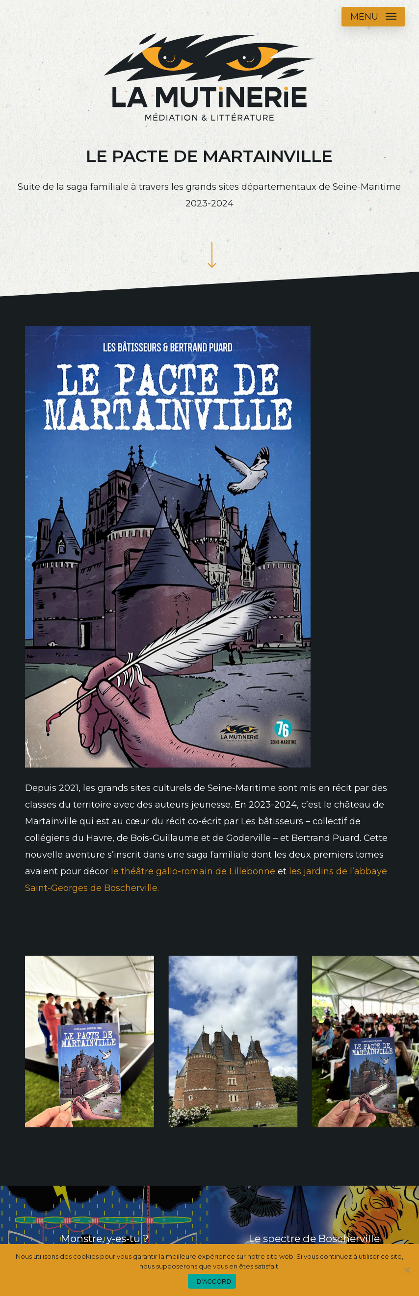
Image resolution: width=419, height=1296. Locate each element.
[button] (373, 16)
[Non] (407, 1270)
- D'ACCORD (212, 1281)
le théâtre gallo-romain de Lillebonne (193, 871)
